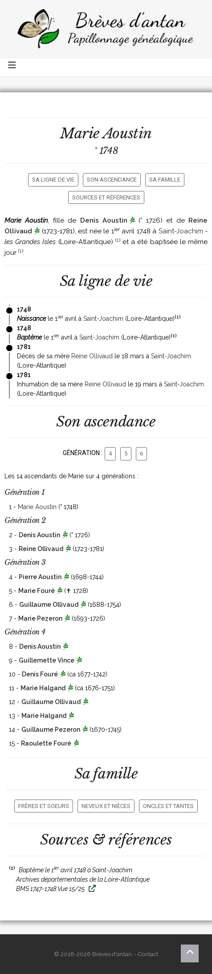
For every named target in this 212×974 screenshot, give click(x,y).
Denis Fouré (40, 674)
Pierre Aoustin (40, 576)
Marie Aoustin (37, 506)
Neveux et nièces (106, 806)
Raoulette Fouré (46, 743)
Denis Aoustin (103, 220)
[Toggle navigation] (12, 67)
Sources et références (106, 197)
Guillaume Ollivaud (48, 604)
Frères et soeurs (43, 806)
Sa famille (164, 179)
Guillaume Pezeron (50, 729)
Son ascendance (112, 179)
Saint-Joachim (181, 231)
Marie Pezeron (40, 618)
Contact (148, 954)
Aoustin (127, 133)
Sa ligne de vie (53, 179)
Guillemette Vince (46, 660)
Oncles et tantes (168, 806)
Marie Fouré (36, 590)
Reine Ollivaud (92, 356)
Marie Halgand (42, 688)
